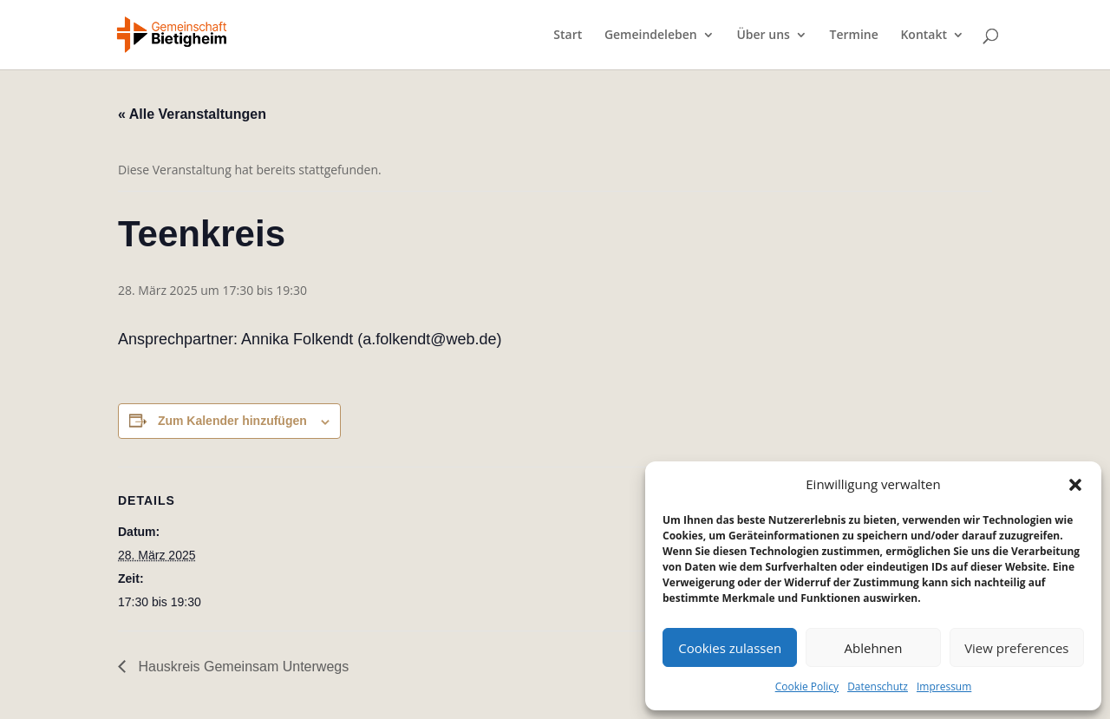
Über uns (762, 35)
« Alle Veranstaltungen (192, 114)
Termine (854, 35)
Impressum (944, 686)
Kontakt (923, 35)
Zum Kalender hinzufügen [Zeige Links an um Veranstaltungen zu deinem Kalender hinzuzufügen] (232, 421)
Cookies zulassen (729, 648)
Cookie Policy (807, 686)
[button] (1075, 484)
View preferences (1016, 648)
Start (567, 35)
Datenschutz (877, 686)
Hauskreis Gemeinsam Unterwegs (241, 666)
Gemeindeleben (650, 35)
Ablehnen (874, 648)
